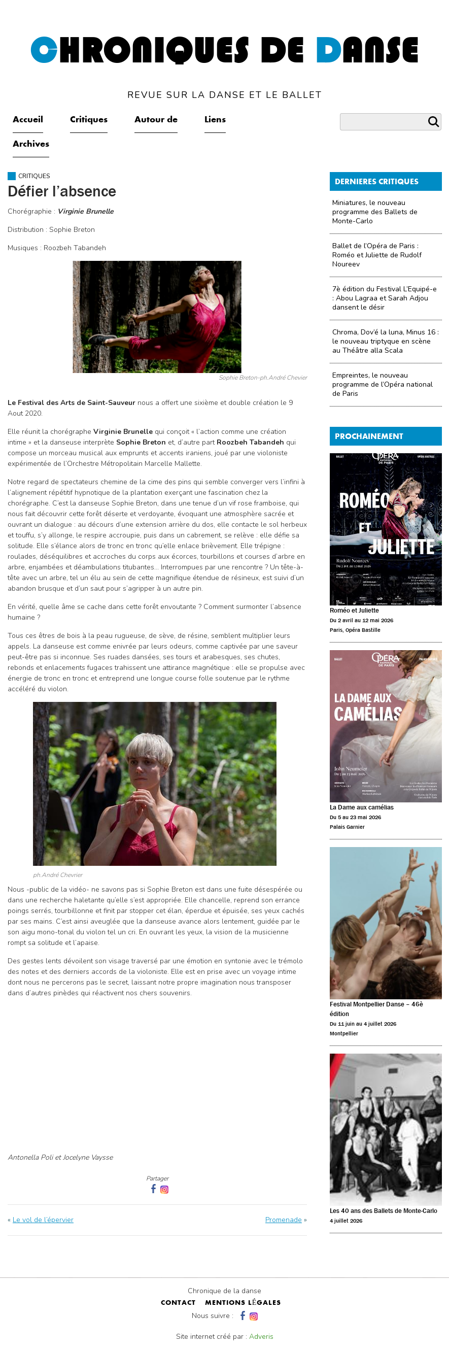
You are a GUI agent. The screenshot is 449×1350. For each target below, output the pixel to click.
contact (178, 1303)
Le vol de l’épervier (43, 1220)
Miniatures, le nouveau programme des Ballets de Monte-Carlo (375, 212)
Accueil (28, 120)
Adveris (261, 1336)
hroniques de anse (224, 67)
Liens (215, 120)
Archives (31, 144)
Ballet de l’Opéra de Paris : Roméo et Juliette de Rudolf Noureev (377, 255)
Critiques (89, 120)
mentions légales (243, 1303)
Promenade (283, 1220)
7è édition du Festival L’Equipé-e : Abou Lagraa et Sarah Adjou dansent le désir (384, 298)
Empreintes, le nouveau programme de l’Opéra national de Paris (382, 384)
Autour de (156, 120)
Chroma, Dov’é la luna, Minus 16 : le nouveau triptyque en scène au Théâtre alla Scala (385, 341)
